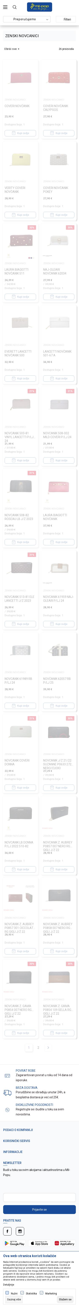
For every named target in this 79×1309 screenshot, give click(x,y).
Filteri (65, 19)
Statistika (31, 1293)
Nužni (14, 1293)
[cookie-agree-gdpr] (65, 1299)
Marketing (51, 1293)
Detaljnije (8, 1284)
